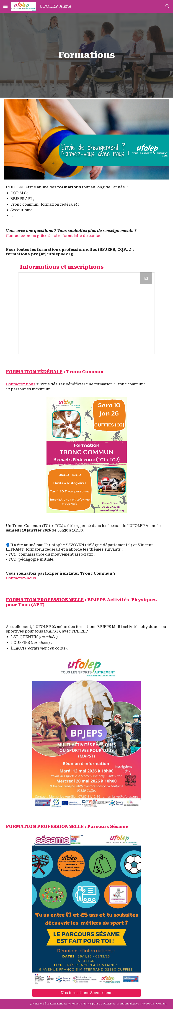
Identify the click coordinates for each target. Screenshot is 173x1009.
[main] (86, 55)
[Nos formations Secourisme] (87, 993)
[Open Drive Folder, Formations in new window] (146, 278)
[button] (5, 6)
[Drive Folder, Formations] (86, 313)
